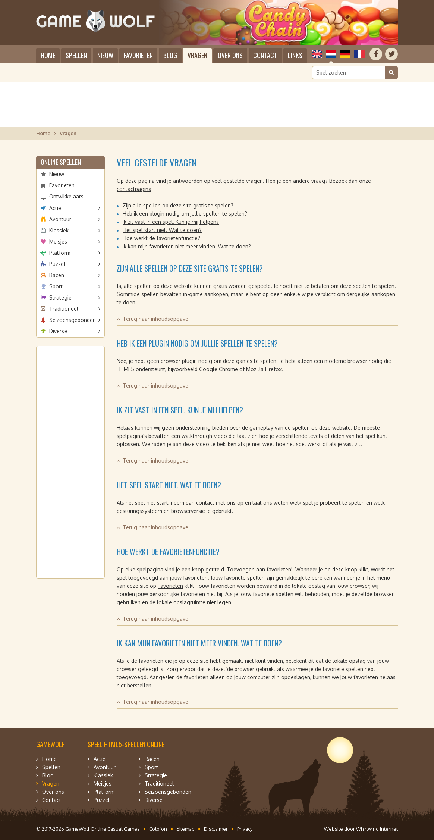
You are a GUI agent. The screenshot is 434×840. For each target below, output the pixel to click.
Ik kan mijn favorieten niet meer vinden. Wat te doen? (187, 246)
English (317, 54)
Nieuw (105, 55)
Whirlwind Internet (377, 829)
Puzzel (57, 264)
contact (205, 502)
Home (48, 55)
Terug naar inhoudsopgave (155, 319)
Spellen (76, 55)
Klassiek (59, 230)
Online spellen (61, 162)
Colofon (158, 829)
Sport (56, 286)
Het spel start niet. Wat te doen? (162, 230)
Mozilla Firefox (264, 369)
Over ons (230, 55)
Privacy (244, 829)
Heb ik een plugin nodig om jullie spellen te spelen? (185, 213)
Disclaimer (216, 829)
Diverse (58, 331)
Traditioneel (63, 308)
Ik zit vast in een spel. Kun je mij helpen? (171, 222)
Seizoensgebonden (72, 320)
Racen (56, 275)
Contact (265, 55)
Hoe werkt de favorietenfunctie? (161, 238)
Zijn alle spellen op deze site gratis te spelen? (178, 205)
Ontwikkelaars (66, 196)
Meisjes (58, 241)
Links (295, 55)
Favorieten (138, 55)
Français (359, 54)
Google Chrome (218, 369)
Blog (170, 55)
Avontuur (60, 219)
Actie (55, 208)
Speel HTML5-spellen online (126, 744)
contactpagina (134, 189)
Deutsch (345, 54)
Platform (59, 253)
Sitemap (185, 829)
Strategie (60, 297)
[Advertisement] (217, 104)
